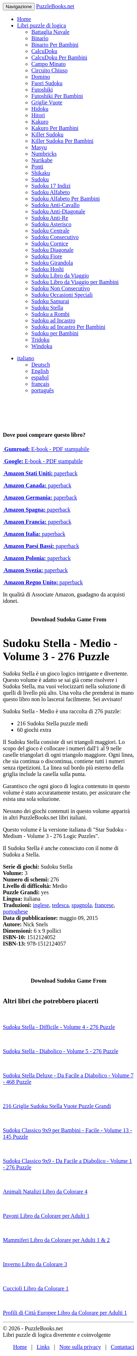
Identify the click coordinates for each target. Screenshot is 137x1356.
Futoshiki (42, 90)
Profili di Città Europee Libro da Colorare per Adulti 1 (65, 1313)
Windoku (41, 346)
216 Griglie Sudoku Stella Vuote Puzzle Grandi (57, 1106)
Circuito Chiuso (49, 70)
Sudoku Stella (47, 308)
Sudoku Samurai (50, 301)
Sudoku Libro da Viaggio (60, 276)
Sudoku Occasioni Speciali (62, 295)
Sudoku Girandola (52, 263)
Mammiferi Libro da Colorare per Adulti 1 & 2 (56, 1240)
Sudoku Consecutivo (55, 237)
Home (24, 19)
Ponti (37, 167)
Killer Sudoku (47, 134)
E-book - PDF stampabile (46, 449)
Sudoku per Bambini (54, 333)
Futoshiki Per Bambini (57, 96)
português (42, 390)
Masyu (39, 147)
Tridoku (40, 340)
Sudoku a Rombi (50, 314)
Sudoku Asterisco (51, 224)
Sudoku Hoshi (47, 269)
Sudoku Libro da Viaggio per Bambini (74, 282)
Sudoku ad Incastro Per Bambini (68, 327)
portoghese (15, 912)
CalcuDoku (44, 51)
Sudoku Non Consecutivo (60, 288)
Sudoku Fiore (46, 256)
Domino (40, 77)
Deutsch (40, 365)
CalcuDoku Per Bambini (59, 58)
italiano (25, 358)
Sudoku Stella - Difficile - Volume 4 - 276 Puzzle (59, 1027)
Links (43, 1347)
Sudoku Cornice (49, 243)
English (40, 371)
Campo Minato (48, 64)
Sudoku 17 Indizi (50, 186)
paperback (40, 473)
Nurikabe (42, 160)
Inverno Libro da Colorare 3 (35, 1264)
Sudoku (40, 179)
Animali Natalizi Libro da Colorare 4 (45, 1192)
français (40, 384)
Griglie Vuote (46, 102)
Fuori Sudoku (47, 83)
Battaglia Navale (50, 32)
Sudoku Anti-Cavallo (55, 205)
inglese (41, 905)
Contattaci (122, 1347)
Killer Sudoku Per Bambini (62, 141)
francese (104, 905)
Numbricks (44, 154)
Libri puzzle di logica (41, 25)
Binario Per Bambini (54, 45)
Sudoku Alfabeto (50, 192)
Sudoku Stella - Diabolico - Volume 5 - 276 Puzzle (60, 1051)
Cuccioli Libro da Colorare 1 (36, 1288)
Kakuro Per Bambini (54, 128)
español (40, 377)
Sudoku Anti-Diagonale (58, 211)
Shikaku (40, 173)
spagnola (82, 905)
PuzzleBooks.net (55, 6)
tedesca (60, 905)
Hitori (38, 115)
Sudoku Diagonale (52, 250)
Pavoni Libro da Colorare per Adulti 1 (46, 1216)
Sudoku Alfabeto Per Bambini (65, 199)
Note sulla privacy (80, 1347)
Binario (39, 38)
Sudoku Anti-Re (49, 218)
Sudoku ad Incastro (53, 320)
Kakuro (39, 122)
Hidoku (39, 109)
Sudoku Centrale (50, 231)
